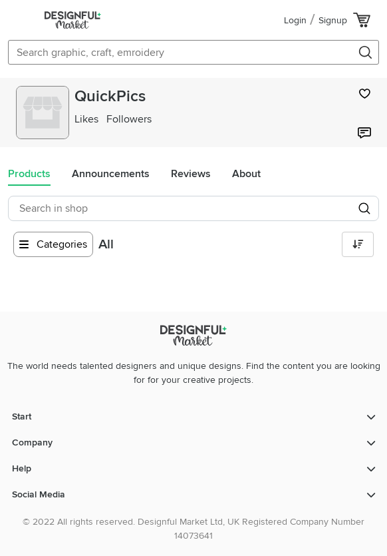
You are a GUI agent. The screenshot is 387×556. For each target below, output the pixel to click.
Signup (333, 20)
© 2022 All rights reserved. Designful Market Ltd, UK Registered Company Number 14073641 (193, 528)
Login (295, 20)
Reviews (191, 173)
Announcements (111, 173)
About (246, 173)
